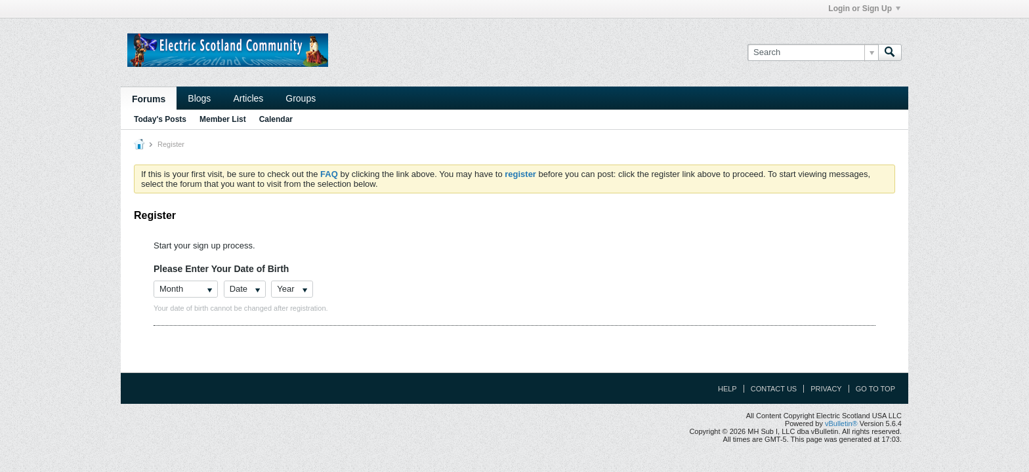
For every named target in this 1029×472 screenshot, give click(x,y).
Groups (300, 98)
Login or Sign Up (864, 8)
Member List (223, 119)
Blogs (199, 98)
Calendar (276, 119)
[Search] (812, 52)
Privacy (825, 389)
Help (727, 389)
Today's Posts (160, 119)
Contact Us (774, 389)
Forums (148, 99)
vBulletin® (841, 423)
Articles (248, 98)
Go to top (875, 389)
